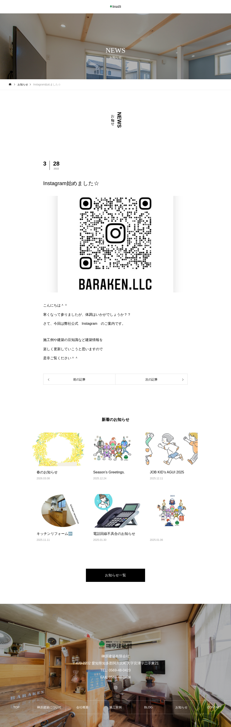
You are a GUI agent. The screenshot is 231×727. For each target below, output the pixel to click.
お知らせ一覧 (115, 575)
